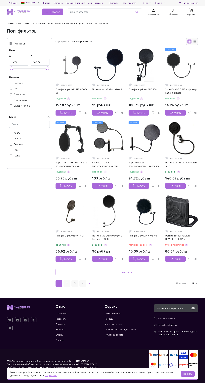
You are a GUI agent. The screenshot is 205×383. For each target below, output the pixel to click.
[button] (68, 98)
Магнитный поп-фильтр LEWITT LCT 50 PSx (177, 237)
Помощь (109, 318)
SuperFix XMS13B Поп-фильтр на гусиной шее (180, 91)
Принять (187, 373)
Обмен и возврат (113, 313)
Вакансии (60, 324)
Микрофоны (23, 23)
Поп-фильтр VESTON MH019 (107, 89)
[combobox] (105, 12)
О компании (61, 313)
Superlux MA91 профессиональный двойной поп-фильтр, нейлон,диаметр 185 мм (144, 164)
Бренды (59, 340)
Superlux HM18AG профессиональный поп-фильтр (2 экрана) (105, 164)
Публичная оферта (114, 334)
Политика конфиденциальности (120, 329)
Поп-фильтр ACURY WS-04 (143, 235)
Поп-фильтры (101, 23)
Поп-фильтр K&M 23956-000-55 (71, 91)
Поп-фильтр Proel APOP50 (143, 89)
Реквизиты (61, 318)
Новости (60, 329)
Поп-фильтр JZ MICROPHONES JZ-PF (181, 164)
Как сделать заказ (113, 324)
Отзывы (59, 334)
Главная (11, 23)
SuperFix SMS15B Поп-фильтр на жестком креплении (71, 164)
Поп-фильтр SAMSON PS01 (70, 235)
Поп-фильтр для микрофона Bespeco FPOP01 (107, 237)
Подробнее (51, 375)
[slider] (11, 68)
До (32, 56)
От (10, 56)
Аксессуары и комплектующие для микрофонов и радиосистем (62, 23)
